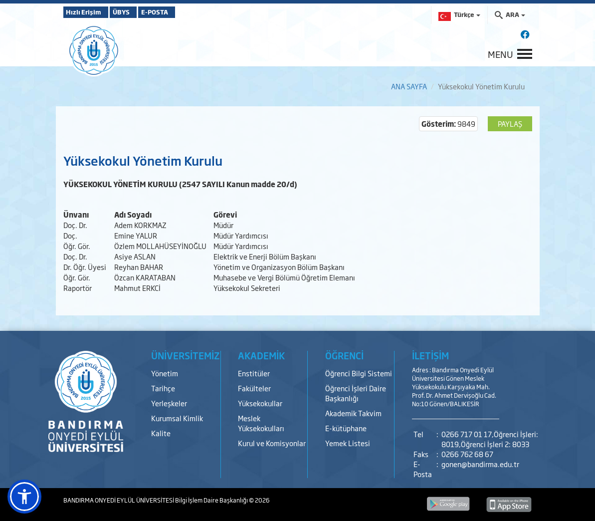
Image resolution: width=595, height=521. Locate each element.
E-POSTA (183, 11)
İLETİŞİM (430, 355)
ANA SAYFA (409, 86)
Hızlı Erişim (88, 11)
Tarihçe (163, 388)
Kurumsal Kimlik (177, 418)
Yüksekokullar (260, 403)
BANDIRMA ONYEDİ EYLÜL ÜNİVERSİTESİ (119, 500)
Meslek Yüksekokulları (261, 423)
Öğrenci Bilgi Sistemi (358, 373)
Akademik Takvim (353, 413)
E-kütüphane (346, 428)
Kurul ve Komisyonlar (272, 443)
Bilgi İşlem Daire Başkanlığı (212, 500)
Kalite (161, 433)
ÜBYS (136, 11)
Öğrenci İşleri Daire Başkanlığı (355, 393)
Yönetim (164, 373)
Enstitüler (254, 373)
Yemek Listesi (347, 443)
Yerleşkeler (169, 403)
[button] (24, 496)
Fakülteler (254, 388)
